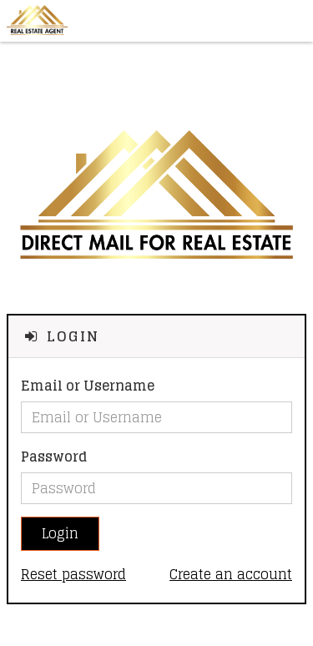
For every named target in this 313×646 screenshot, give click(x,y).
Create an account (230, 574)
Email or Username (87, 386)
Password (54, 457)
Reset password (73, 574)
